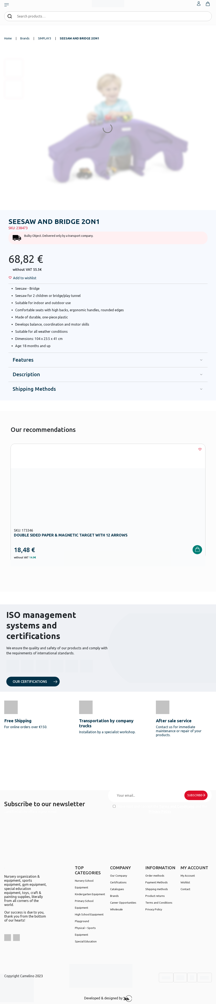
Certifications (118, 882)
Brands (25, 38)
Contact (185, 889)
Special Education (86, 941)
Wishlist (185, 882)
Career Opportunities (123, 902)
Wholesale (116, 909)
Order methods (154, 875)
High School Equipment (89, 914)
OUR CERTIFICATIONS (30, 681)
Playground (82, 921)
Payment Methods (156, 882)
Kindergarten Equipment (90, 894)
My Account (188, 875)
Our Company (118, 875)
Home (8, 38)
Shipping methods (156, 889)
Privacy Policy (159, 811)
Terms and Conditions (176, 806)
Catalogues (117, 889)
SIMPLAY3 (44, 38)
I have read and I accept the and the (160, 809)
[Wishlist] (24, 278)
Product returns (155, 895)
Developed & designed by (108, 998)
